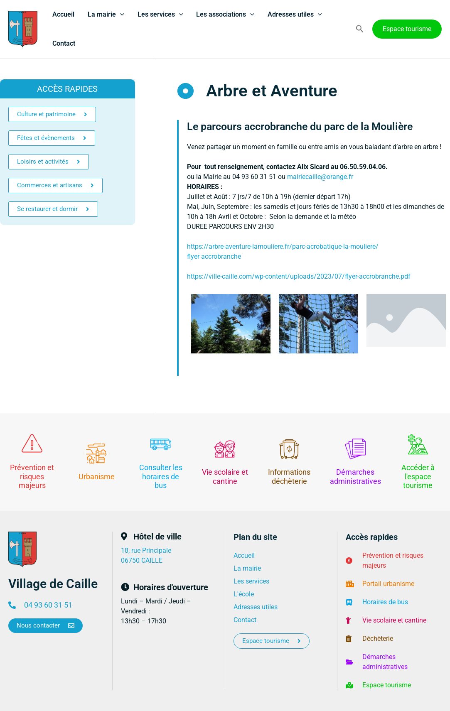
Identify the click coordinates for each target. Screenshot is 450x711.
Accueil (63, 14)
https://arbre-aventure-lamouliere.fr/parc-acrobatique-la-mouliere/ (283, 246)
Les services (160, 14)
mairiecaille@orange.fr (320, 177)
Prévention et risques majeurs (32, 476)
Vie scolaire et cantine (225, 476)
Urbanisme (97, 476)
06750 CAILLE (141, 560)
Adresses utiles (295, 14)
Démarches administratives (355, 476)
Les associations (225, 14)
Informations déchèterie (289, 476)
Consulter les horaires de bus (160, 476)
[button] (360, 29)
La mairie (106, 14)
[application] (120, 14)
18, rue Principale (146, 550)
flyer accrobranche (214, 256)
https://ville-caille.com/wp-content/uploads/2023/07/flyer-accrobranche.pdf (299, 276)
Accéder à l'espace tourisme (418, 476)
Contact (63, 43)
